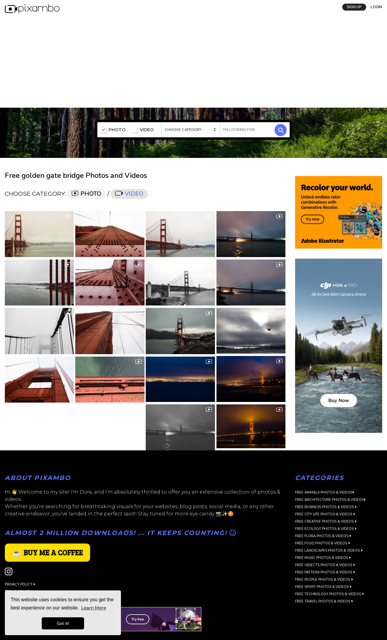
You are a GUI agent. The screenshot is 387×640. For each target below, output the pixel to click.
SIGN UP (354, 7)
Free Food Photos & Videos (322, 543)
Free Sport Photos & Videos (323, 587)
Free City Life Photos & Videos (325, 514)
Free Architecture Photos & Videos (330, 500)
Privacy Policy (20, 584)
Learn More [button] (93, 608)
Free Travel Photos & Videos (324, 601)
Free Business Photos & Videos (325, 507)
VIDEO (143, 130)
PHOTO (112, 130)
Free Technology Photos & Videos (329, 594)
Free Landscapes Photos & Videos (329, 550)
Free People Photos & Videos (324, 579)
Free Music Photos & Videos (323, 558)
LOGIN (376, 7)
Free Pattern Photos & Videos (325, 572)
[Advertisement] (193, 62)
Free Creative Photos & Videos (325, 521)
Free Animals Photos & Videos (324, 492)
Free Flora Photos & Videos (323, 536)
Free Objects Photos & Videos (325, 565)
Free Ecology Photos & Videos (325, 529)
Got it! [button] (63, 623)
